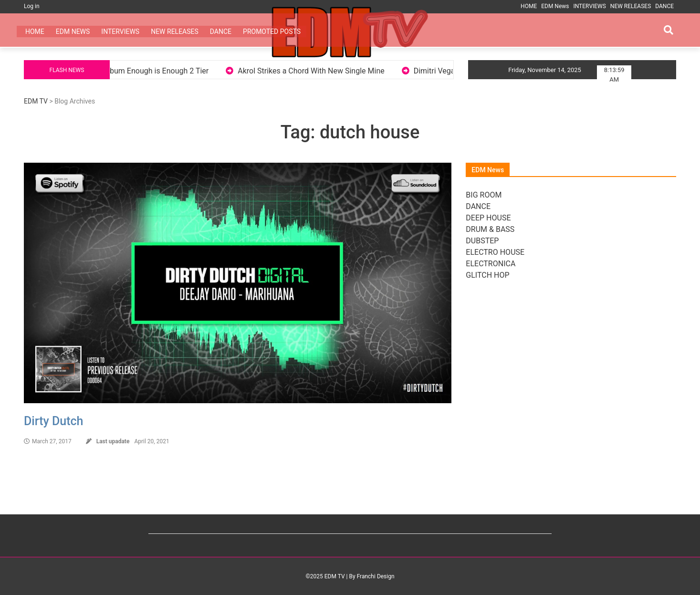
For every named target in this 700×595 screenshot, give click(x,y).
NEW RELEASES (630, 6)
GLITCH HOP (487, 275)
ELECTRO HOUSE (495, 252)
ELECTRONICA (490, 263)
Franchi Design (376, 576)
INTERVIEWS (589, 6)
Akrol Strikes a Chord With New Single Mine (321, 70)
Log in (32, 6)
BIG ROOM (483, 194)
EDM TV (36, 101)
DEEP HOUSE (488, 217)
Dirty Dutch (53, 421)
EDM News (555, 6)
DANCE (664, 6)
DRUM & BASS (490, 229)
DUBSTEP (482, 240)
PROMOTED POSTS (272, 31)
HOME (529, 6)
